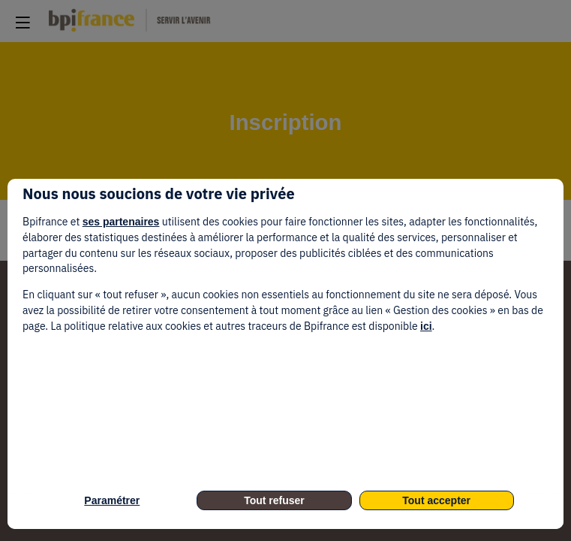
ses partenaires (121, 222)
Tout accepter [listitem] (436, 500)
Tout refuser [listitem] (274, 500)
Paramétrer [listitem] (112, 500)
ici (426, 326)
